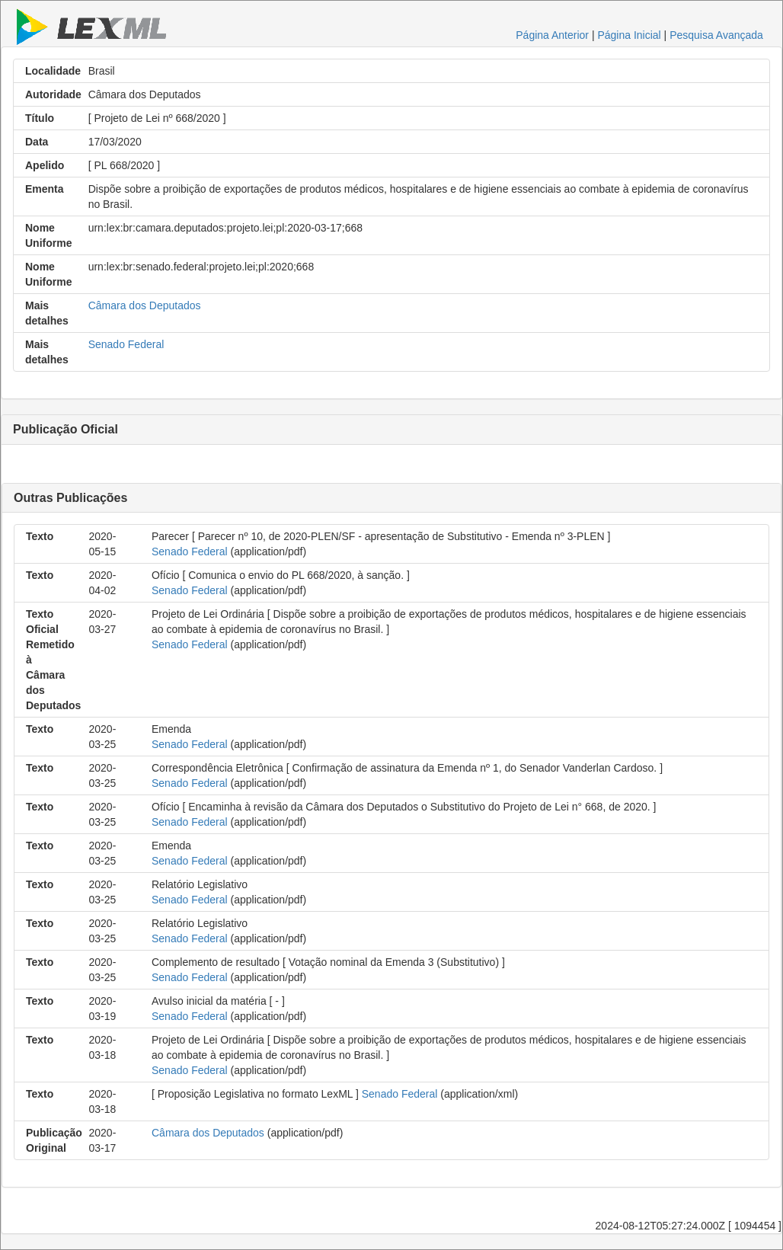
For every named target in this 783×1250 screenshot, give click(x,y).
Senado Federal (126, 344)
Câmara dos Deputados (144, 305)
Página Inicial (628, 35)
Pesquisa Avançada (716, 35)
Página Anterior (552, 35)
